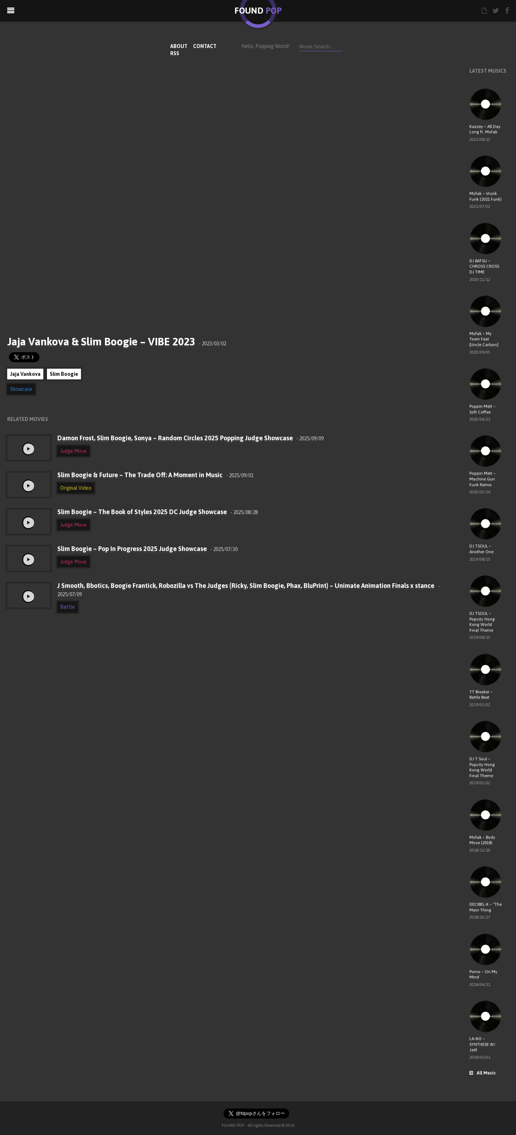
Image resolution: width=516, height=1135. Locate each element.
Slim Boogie (64, 374)
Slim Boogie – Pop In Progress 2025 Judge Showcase (147, 548)
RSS (174, 53)
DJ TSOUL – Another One (481, 548)
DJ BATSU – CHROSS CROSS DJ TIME (484, 266)
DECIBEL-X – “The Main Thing (485, 907)
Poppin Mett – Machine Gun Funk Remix (482, 479)
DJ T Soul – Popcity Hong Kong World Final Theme (482, 767)
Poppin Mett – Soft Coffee (482, 409)
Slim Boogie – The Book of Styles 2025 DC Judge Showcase (157, 512)
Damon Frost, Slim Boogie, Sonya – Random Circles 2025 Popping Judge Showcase (190, 438)
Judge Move (73, 451)
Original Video (75, 488)
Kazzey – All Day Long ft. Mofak (485, 129)
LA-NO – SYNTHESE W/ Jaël (482, 1044)
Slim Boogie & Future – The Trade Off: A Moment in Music (155, 475)
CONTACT (204, 46)
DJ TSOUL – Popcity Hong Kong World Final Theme (482, 622)
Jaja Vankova (25, 374)
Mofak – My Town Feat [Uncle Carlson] (483, 339)
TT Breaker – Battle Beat (481, 694)
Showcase (21, 389)
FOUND (258, 10)
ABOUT (178, 46)
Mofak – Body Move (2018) (482, 840)
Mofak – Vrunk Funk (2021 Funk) (485, 196)
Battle (67, 607)
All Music (482, 1073)
